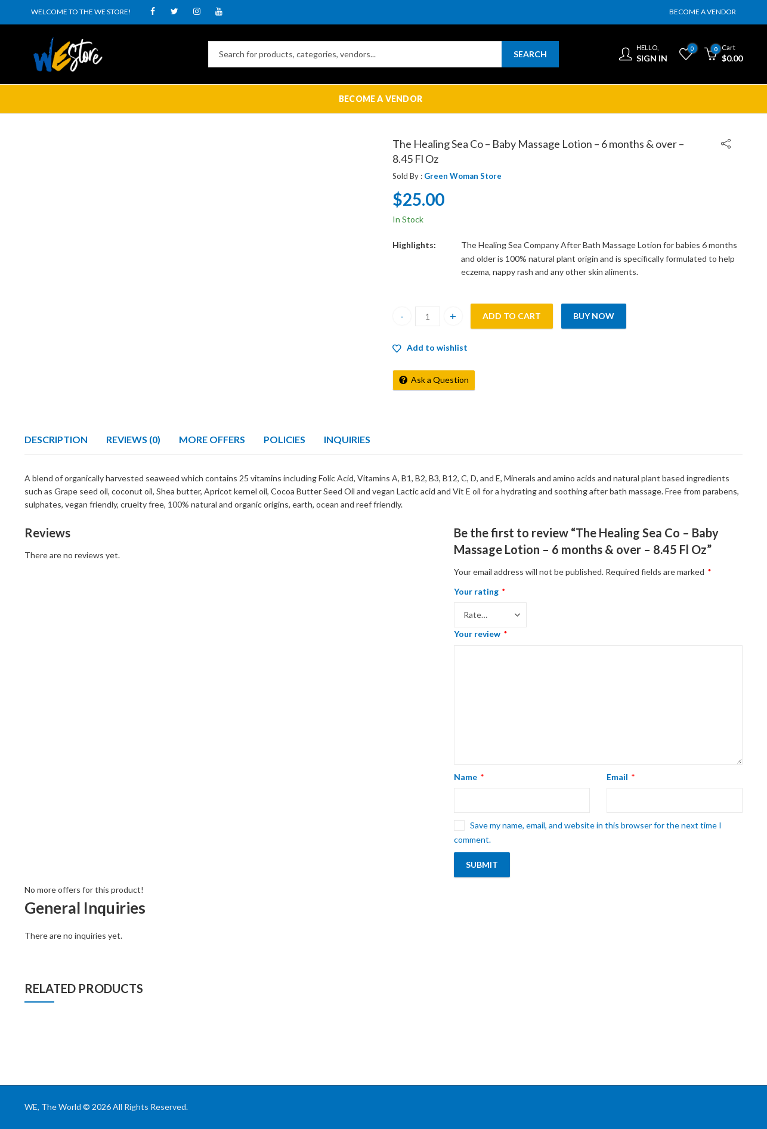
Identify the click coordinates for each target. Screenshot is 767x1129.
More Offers (212, 439)
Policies (284, 439)
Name (469, 777)
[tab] (56, 439)
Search (530, 54)
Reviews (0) (133, 439)
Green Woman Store (463, 176)
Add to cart (512, 316)
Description (56, 439)
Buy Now (593, 316)
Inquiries (347, 439)
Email (621, 777)
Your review (481, 634)
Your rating (480, 591)
